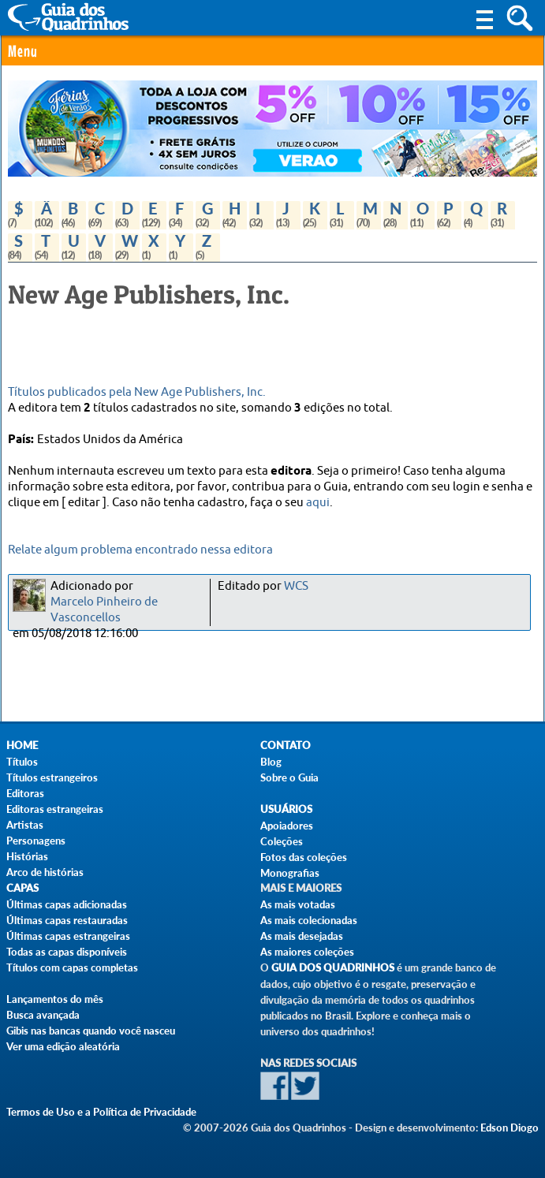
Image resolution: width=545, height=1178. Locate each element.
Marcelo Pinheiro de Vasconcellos (104, 610)
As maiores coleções (307, 951)
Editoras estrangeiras (54, 809)
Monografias (289, 873)
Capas (22, 888)
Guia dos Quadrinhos (332, 968)
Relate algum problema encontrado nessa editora (140, 549)
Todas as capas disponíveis (66, 951)
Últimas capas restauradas (67, 920)
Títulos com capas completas (72, 967)
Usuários (286, 809)
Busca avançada (43, 1014)
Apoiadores (286, 825)
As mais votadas (297, 904)
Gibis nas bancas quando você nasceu (90, 1030)
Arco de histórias (45, 872)
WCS (296, 586)
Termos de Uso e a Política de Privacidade (101, 1111)
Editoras (25, 793)
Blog (271, 761)
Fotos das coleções (303, 857)
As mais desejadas (301, 936)
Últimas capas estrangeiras (68, 936)
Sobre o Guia (289, 777)
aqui (318, 502)
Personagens (35, 840)
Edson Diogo (509, 1127)
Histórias (27, 856)
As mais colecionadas (308, 920)
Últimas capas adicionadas (66, 904)
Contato (285, 745)
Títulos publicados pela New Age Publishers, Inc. (137, 392)
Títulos (22, 761)
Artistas (24, 824)
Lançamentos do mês (54, 999)
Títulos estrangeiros (52, 777)
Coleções (281, 841)
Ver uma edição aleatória (63, 1046)
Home (22, 745)
